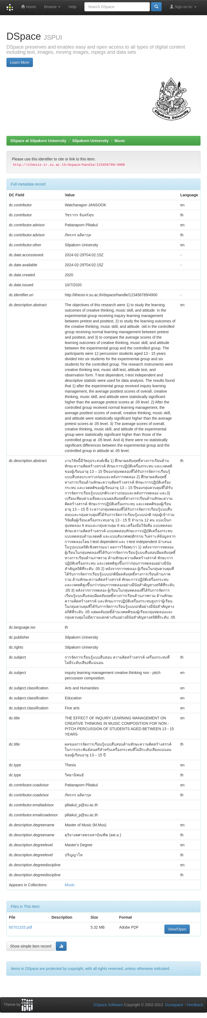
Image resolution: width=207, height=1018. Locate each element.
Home (28, 6)
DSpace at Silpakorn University (38, 141)
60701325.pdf (20, 927)
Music (120, 141)
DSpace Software (108, 1005)
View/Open (177, 929)
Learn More (19, 62)
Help (72, 7)
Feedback (195, 1005)
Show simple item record (30, 946)
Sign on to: (183, 6)
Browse (52, 7)
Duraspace (174, 1005)
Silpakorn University (90, 141)
